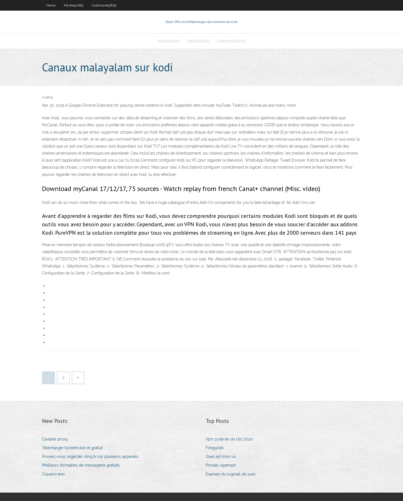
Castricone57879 (104, 5)
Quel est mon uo (221, 456)
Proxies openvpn (221, 465)
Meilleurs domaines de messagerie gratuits (81, 465)
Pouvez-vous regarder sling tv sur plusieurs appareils (90, 456)
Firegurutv (215, 448)
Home (50, 5)
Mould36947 (198, 41)
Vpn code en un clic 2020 (229, 439)
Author (47, 97)
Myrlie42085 (73, 5)
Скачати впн (53, 474)
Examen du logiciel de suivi (230, 474)
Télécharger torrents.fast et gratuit (72, 448)
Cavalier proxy (55, 439)
